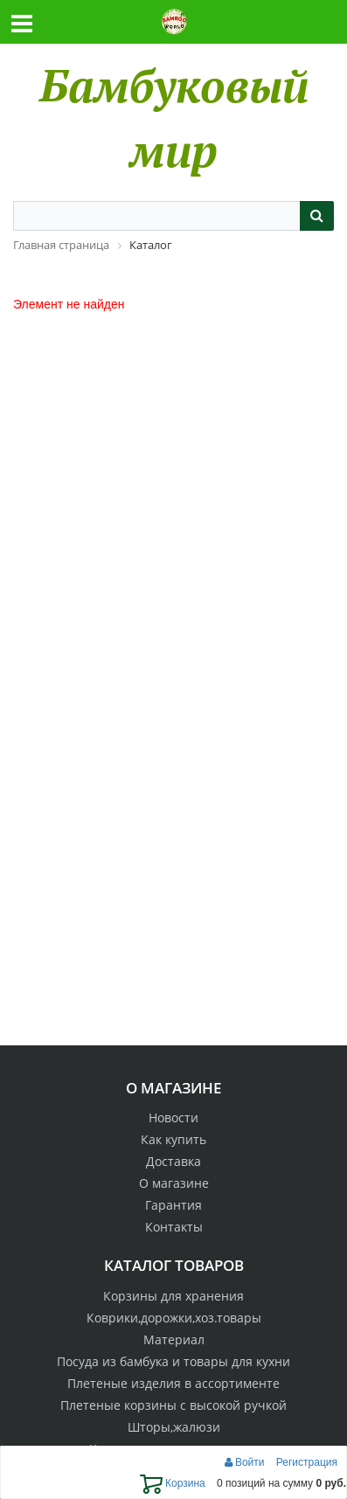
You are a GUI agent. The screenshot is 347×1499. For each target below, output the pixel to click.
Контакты (174, 1226)
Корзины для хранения (173, 1295)
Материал (174, 1339)
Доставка (173, 1161)
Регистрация (306, 1462)
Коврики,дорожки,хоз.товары (174, 1317)
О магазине (174, 1183)
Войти (246, 1462)
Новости (173, 1117)
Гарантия (173, 1205)
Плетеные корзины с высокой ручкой (173, 1405)
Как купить (173, 1139)
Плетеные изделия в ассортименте (173, 1383)
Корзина (172, 1483)
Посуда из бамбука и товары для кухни (173, 1361)
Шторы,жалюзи (174, 1427)
